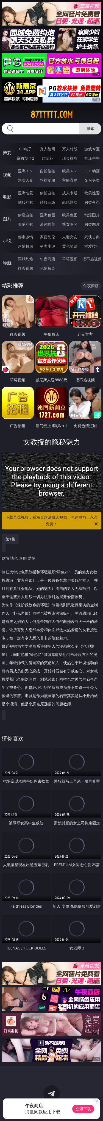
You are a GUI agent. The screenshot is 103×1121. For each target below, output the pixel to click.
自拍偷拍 (47, 170)
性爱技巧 (92, 246)
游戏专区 (92, 148)
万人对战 (69, 148)
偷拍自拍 (47, 192)
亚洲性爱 (25, 192)
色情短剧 (47, 268)
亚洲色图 (47, 214)
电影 (7, 197)
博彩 (7, 153)
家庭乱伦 (47, 236)
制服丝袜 (25, 202)
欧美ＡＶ (69, 170)
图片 (7, 219)
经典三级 (47, 202)
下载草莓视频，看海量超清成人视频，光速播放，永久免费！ (52, 521)
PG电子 (25, 148)
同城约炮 (25, 258)
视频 (7, 175)
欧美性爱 (92, 192)
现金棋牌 (69, 158)
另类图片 (92, 224)
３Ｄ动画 (92, 170)
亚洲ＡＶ (25, 170)
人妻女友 (69, 236)
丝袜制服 (47, 180)
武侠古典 (92, 236)
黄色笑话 (69, 246)
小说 (7, 241)
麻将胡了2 (25, 158)
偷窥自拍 (25, 214)
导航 (7, 263)
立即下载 (83, 1108)
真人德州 (47, 148)
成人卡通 (69, 192)
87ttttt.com (51, 114)
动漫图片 (92, 214)
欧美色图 (69, 214)
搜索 (90, 128)
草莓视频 (69, 258)
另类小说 (47, 246)
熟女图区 (69, 224)
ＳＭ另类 (92, 180)
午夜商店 (47, 258)
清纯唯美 (47, 224)
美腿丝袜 (25, 224)
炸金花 (47, 158)
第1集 (10, 539)
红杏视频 (25, 268)
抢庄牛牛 (92, 158)
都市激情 (25, 236)
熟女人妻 (25, 180)
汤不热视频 (92, 258)
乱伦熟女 (69, 202)
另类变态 (92, 202)
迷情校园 (25, 246)
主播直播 (69, 180)
